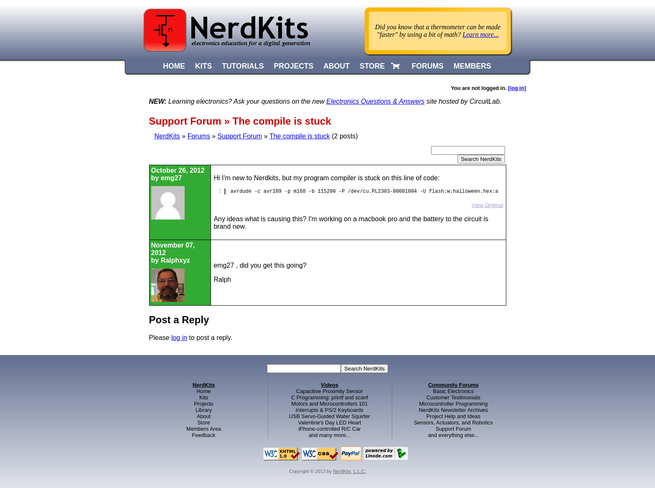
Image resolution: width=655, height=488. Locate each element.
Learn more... (480, 34)
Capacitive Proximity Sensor (329, 391)
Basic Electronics (453, 391)
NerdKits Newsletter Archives (453, 410)
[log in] (517, 88)
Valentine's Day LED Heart (329, 422)
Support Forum (240, 136)
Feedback (204, 435)
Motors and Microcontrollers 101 (330, 404)
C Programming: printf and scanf (329, 397)
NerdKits (167, 136)
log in (179, 337)
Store (203, 422)
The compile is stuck (299, 136)
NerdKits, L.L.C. (349, 471)
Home (204, 391)
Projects (203, 404)
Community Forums (453, 385)
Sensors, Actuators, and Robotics (453, 422)
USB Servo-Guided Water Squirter (329, 416)
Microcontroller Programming (453, 404)
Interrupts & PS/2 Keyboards (329, 410)
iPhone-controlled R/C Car (329, 429)
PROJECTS (294, 66)
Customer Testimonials (453, 397)
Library (203, 410)
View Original (487, 205)
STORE (372, 66)
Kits (203, 397)
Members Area (203, 429)
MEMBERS (472, 66)
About (204, 416)
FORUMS (428, 66)
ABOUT (336, 66)
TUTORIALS (243, 66)
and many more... (329, 435)
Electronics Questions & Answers (375, 101)
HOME (174, 66)
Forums (199, 136)
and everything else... (453, 435)
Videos (329, 385)
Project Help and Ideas (453, 416)
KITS (203, 66)
